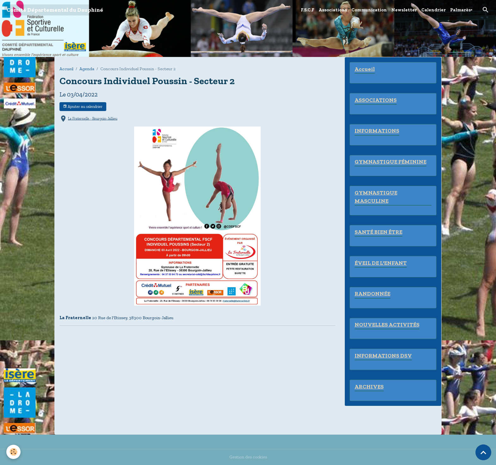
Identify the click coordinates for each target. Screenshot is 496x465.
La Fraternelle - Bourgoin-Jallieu (92, 118)
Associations (333, 10)
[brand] (54, 10)
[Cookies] (13, 452)
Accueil (66, 68)
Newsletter (404, 10)
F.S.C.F (307, 10)
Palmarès (460, 10)
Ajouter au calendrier (82, 106)
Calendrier (433, 10)
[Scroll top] (483, 452)
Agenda (86, 68)
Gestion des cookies (248, 457)
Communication (369, 10)
